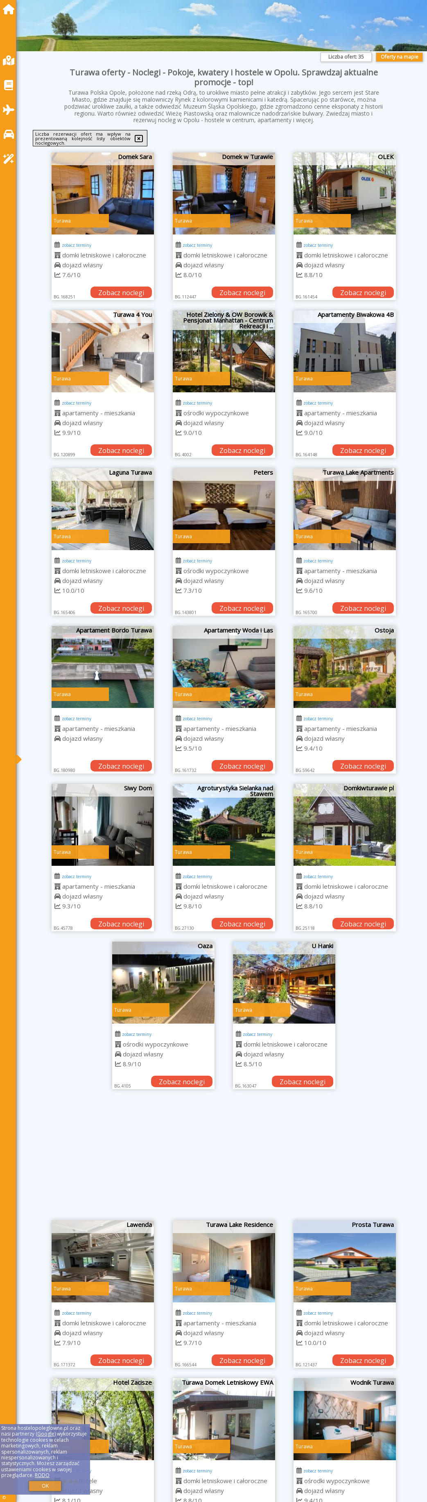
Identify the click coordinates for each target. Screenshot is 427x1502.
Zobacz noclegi (121, 292)
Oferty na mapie (399, 56)
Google (45, 1433)
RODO (42, 1475)
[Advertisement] (224, 1158)
